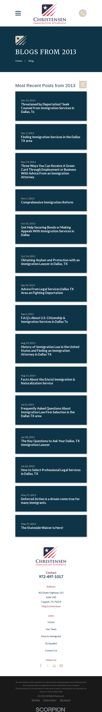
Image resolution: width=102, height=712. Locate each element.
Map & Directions (51, 606)
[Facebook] (40, 665)
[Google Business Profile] (54, 665)
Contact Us (51, 650)
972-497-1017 (51, 576)
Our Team (51, 629)
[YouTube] (61, 665)
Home (51, 622)
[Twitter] (47, 665)
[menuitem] (36, 700)
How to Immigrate (51, 636)
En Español (51, 643)
